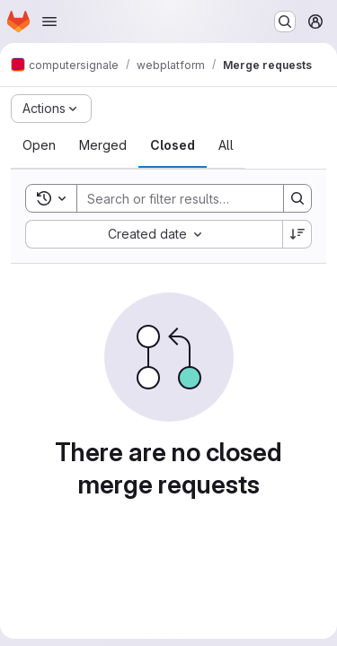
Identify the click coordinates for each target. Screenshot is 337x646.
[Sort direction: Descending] (297, 234)
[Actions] (51, 108)
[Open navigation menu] (49, 21)
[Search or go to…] (285, 21)
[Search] (195, 198)
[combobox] (153, 234)
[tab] (39, 145)
